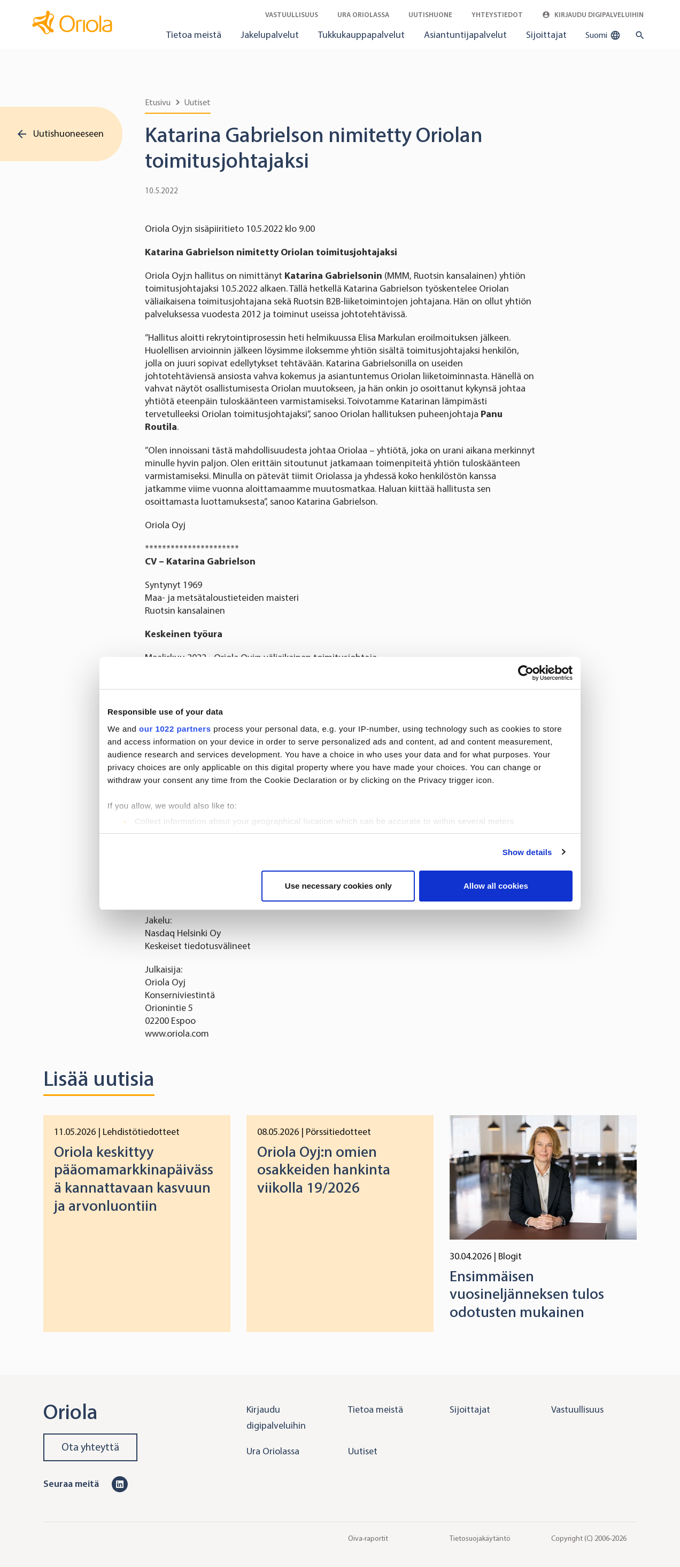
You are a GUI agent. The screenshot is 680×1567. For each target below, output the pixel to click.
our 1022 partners (175, 728)
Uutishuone (430, 15)
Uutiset (197, 102)
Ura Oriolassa (363, 15)
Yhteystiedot (497, 15)
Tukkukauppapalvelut (361, 35)
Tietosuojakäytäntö (480, 1537)
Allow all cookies (495, 885)
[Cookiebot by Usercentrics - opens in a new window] (526, 673)
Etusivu (158, 102)
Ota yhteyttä (90, 1447)
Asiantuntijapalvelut (465, 35)
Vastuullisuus (291, 15)
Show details (527, 852)
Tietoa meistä (193, 35)
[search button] (637, 35)
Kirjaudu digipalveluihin (593, 15)
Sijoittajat (546, 35)
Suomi (603, 35)
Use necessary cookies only (338, 885)
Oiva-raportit (368, 1537)
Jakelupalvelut (270, 35)
